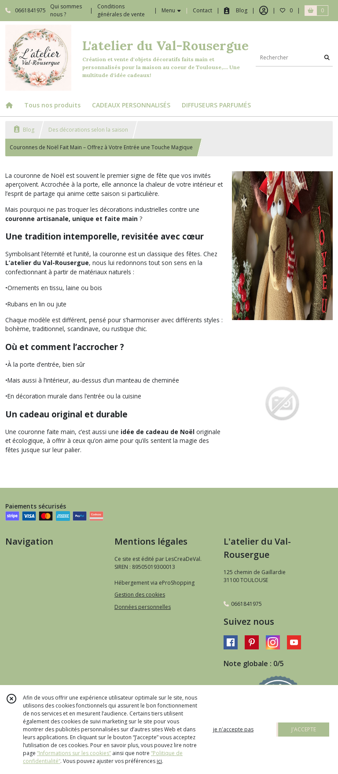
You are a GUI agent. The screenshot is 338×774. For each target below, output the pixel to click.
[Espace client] (263, 10)
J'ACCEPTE (303, 729)
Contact (202, 10)
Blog (24, 129)
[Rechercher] (327, 57)
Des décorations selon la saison (88, 129)
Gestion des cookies (139, 594)
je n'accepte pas (233, 729)
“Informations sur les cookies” (74, 753)
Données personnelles (142, 607)
